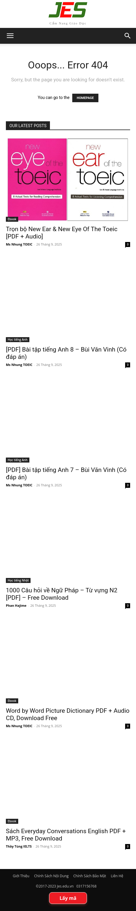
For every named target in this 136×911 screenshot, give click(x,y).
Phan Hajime (16, 605)
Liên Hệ (117, 875)
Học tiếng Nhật (18, 580)
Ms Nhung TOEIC (19, 244)
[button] (128, 36)
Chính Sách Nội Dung (51, 875)
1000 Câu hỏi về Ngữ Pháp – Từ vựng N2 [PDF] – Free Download (61, 594)
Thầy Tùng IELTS (19, 846)
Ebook (12, 219)
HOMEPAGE (85, 98)
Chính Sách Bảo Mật (89, 875)
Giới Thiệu (21, 875)
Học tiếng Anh (18, 339)
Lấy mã (68, 898)
